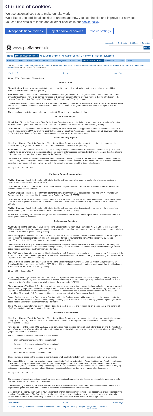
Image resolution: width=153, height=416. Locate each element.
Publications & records (93, 60)
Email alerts (122, 43)
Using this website (68, 407)
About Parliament (70, 56)
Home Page (118, 73)
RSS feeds (134, 43)
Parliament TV (111, 60)
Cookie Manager (92, 408)
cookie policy (90, 22)
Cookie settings (100, 31)
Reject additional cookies (66, 31)
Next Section (14, 402)
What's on (46, 60)
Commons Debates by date (109, 65)
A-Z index (11, 407)
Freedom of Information (45, 407)
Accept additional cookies (25, 31)
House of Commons (15, 60)
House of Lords (33, 60)
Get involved (87, 56)
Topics (129, 60)
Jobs (58, 407)
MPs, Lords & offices (50, 56)
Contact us (146, 43)
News (121, 60)
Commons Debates (90, 65)
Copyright (81, 407)
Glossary (20, 407)
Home (10, 56)
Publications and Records (63, 65)
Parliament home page (25, 65)
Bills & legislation (60, 60)
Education (109, 56)
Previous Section (15, 73)
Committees (75, 60)
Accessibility (109, 43)
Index (65, 73)
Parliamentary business (26, 56)
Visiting (98, 56)
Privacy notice (91, 406)
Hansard (78, 65)
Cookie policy (102, 406)
